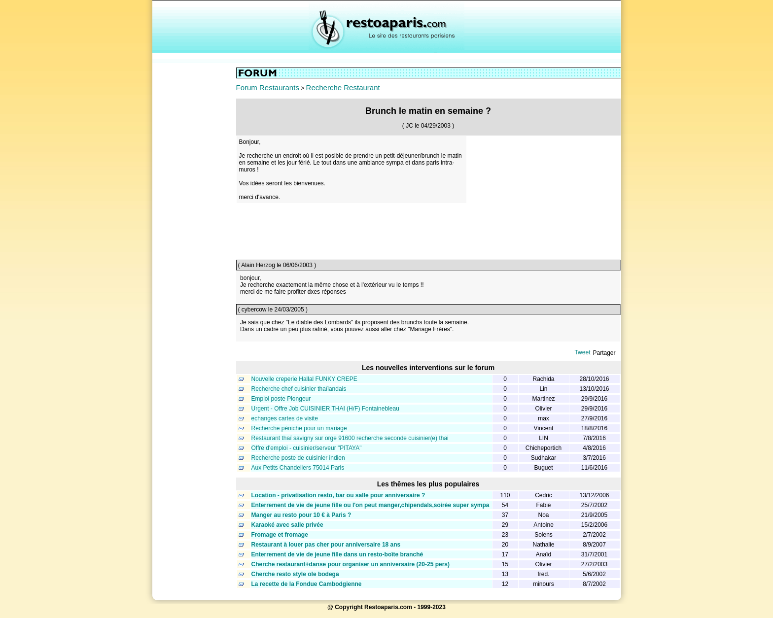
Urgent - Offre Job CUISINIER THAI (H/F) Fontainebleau (325, 408)
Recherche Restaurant (343, 87)
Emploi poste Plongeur (281, 398)
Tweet (582, 352)
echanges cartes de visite (284, 418)
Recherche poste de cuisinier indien (298, 457)
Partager (604, 352)
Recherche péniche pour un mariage (299, 428)
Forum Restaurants (267, 87)
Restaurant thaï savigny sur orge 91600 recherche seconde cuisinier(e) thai (350, 438)
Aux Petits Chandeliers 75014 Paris (298, 467)
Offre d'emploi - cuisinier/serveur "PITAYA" (306, 448)
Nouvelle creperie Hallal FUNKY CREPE (304, 379)
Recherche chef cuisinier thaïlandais (299, 388)
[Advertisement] (194, 215)
